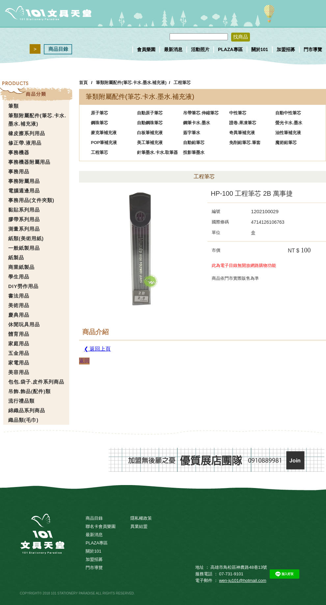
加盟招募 (286, 49)
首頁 (83, 82)
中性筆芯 (237, 112)
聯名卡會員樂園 (101, 526)
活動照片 (200, 49)
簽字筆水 (191, 132)
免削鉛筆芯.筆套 (244, 142)
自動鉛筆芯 (193, 142)
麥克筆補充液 (104, 132)
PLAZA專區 (230, 49)
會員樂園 (146, 49)
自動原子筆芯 (150, 112)
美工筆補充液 (150, 142)
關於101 (259, 49)
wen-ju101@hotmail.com (242, 580)
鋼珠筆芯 (99, 122)
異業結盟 (139, 526)
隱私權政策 (141, 518)
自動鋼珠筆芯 (150, 122)
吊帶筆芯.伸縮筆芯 (201, 112)
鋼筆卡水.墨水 (196, 122)
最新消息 (173, 49)
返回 (84, 360)
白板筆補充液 (150, 132)
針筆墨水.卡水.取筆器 (157, 152)
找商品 (240, 37)
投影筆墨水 (193, 152)
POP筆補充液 (104, 142)
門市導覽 (313, 49)
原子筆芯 (99, 112)
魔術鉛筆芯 (286, 142)
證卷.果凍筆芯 (242, 122)
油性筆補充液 (288, 132)
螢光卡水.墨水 (288, 122)
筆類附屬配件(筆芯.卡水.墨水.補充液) (131, 82)
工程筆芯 (182, 82)
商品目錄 (58, 49)
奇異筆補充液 (242, 132)
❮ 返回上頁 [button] (97, 349)
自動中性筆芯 (288, 112)
